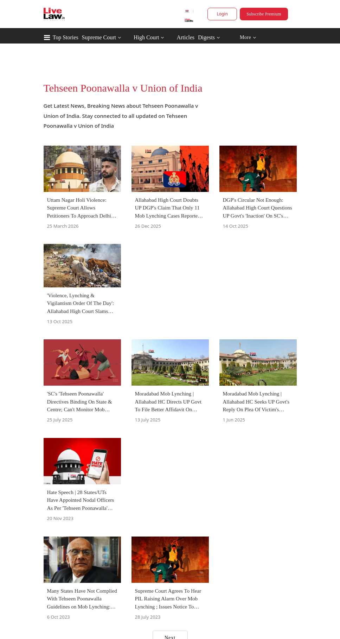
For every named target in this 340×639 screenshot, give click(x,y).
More (247, 37)
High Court (146, 37)
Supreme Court (99, 37)
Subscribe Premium (263, 14)
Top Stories (65, 37)
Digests (206, 37)
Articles (185, 37)
